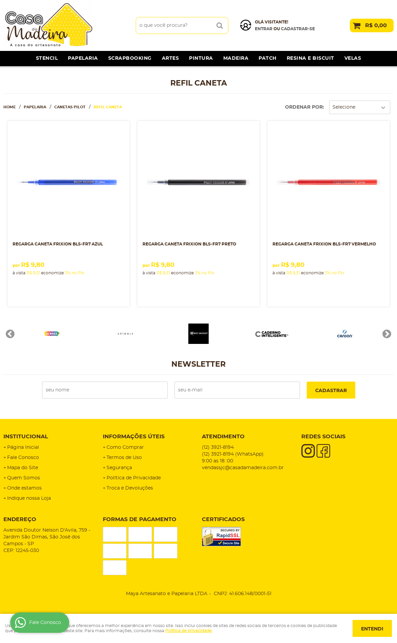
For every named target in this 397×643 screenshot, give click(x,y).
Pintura (201, 58)
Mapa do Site (22, 467)
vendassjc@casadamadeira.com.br (243, 467)
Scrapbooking (130, 58)
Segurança (119, 467)
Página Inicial (23, 447)
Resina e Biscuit (310, 58)
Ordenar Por (304, 107)
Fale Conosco (23, 457)
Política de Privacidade (134, 478)
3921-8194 (218, 447)
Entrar (263, 29)
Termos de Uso (124, 457)
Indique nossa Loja (29, 498)
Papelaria (83, 58)
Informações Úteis (134, 436)
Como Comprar (125, 447)
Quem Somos (23, 478)
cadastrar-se (298, 29)
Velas (352, 58)
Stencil (47, 58)
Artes (170, 58)
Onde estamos (24, 488)
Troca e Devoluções (130, 488)
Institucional (25, 436)
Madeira (236, 58)
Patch (268, 58)
